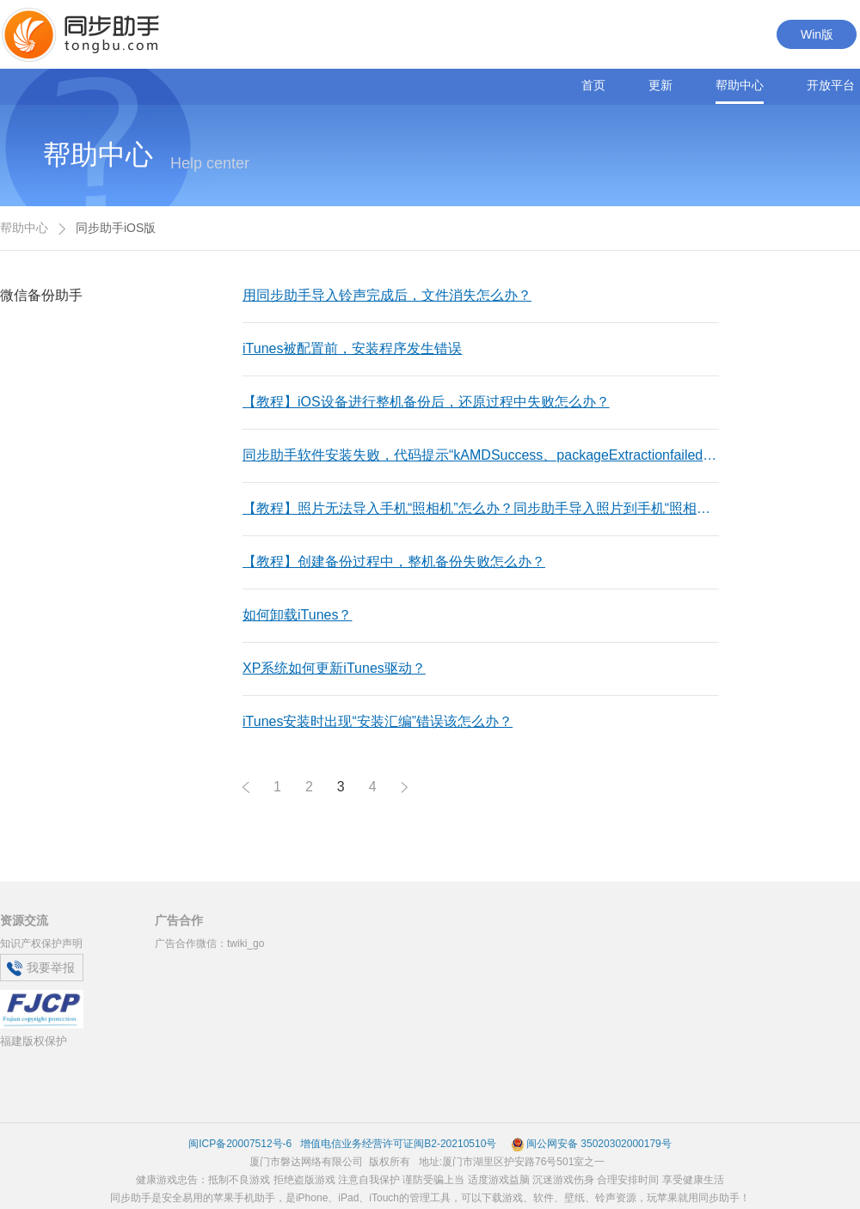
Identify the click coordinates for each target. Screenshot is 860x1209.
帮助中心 (740, 85)
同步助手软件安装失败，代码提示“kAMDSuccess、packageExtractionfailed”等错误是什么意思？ (493, 455)
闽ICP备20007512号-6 (240, 1144)
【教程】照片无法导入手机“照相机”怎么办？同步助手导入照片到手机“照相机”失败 (492, 508)
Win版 (817, 34)
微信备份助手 (41, 295)
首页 (593, 85)
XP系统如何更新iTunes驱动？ (334, 668)
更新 (660, 85)
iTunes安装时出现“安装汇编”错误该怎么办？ (378, 721)
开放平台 (831, 85)
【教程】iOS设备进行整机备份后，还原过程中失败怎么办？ (426, 401)
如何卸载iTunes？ (297, 615)
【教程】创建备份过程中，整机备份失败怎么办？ (394, 561)
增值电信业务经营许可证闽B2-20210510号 (397, 1144)
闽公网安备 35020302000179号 (591, 1144)
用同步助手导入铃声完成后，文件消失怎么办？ (387, 295)
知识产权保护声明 (41, 943)
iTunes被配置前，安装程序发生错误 (352, 348)
